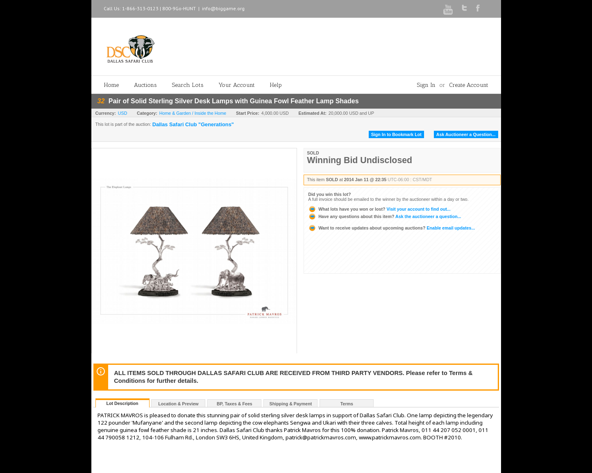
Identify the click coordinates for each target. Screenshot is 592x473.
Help (276, 85)
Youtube (448, 10)
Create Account (468, 85)
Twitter (464, 8)
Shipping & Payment (291, 403)
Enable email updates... (391, 227)
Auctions (145, 85)
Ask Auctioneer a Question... (466, 134)
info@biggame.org (223, 8)
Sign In (426, 85)
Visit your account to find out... (379, 209)
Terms (346, 403)
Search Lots (188, 85)
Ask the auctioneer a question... (384, 216)
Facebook (478, 8)
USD (122, 113)
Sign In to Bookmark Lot (396, 134)
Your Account (237, 85)
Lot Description (122, 403)
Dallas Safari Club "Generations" (193, 124)
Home (111, 85)
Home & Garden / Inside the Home (192, 113)
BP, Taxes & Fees (234, 403)
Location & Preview (178, 403)
